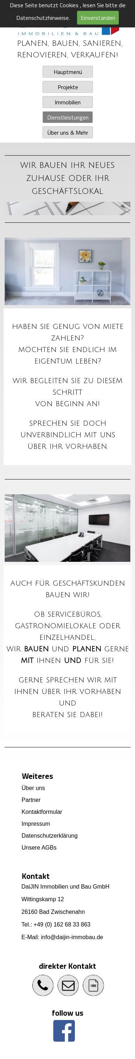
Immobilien (68, 102)
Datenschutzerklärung (50, 836)
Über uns (33, 788)
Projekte (67, 87)
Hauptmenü (67, 71)
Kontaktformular (42, 812)
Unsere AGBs (39, 848)
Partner (31, 800)
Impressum (36, 824)
